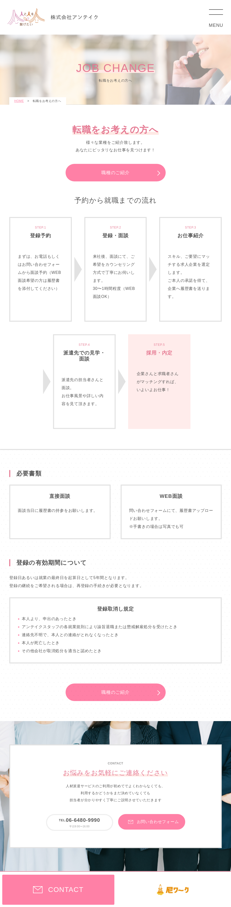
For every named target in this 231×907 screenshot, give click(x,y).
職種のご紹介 (115, 172)
